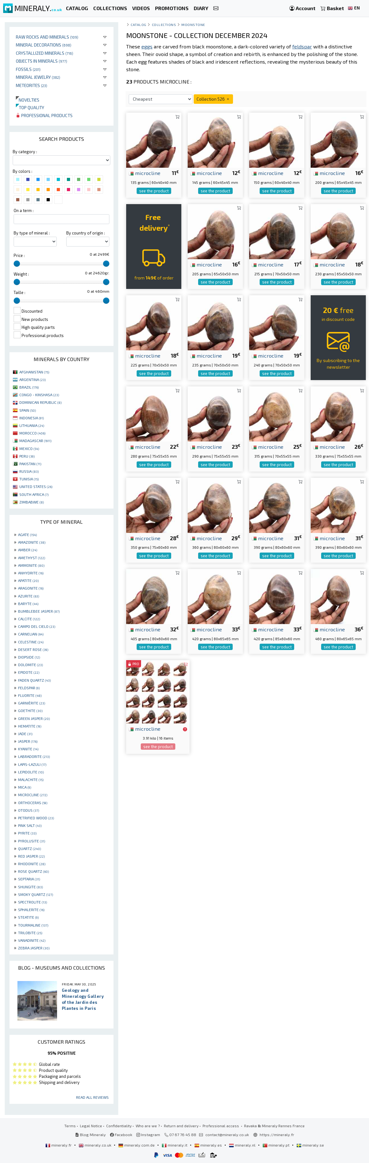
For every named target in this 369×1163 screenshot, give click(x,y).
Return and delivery (181, 1125)
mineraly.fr (59, 1145)
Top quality (30, 107)
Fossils (28, 69)
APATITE (28, 580)
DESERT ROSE (33, 649)
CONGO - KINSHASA (39, 394)
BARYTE (28, 603)
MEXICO (29, 448)
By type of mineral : (32, 232)
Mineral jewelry (38, 77)
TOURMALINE (33, 925)
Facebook (121, 1134)
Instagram (148, 1134)
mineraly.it (175, 1145)
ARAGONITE (30, 588)
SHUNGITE (30, 887)
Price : (19, 255)
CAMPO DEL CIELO (36, 626)
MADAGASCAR (35, 440)
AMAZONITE (31, 542)
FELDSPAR (29, 687)
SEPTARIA (29, 879)
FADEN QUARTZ (34, 680)
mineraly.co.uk (95, 1145)
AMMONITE (31, 565)
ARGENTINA (32, 379)
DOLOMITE (30, 664)
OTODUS (28, 810)
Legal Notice (91, 1125)
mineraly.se (310, 1145)
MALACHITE (30, 779)
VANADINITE (31, 940)
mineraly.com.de (137, 1145)
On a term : (24, 210)
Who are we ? (148, 1125)
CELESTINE (30, 642)
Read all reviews (92, 1097)
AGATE (27, 534)
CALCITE (29, 618)
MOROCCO (32, 433)
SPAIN (27, 410)
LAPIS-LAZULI (32, 764)
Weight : (21, 274)
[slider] (17, 263)
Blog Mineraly (90, 1134)
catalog (138, 24)
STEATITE (28, 917)
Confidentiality (119, 1125)
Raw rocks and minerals (47, 37)
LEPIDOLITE (31, 772)
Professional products (44, 115)
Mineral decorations (43, 44)
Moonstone (193, 24)
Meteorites (31, 85)
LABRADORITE (34, 756)
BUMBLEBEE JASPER (39, 611)
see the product (154, 190)
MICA (24, 787)
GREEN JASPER (34, 718)
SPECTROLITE (32, 902)
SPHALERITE (31, 909)
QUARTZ (29, 848)
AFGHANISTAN (34, 372)
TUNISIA (29, 479)
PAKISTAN (30, 463)
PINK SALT (30, 825)
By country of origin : (85, 232)
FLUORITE (30, 695)
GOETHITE (30, 710)
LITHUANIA (31, 425)
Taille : (19, 292)
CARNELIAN (30, 634)
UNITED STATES (35, 486)
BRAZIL (29, 387)
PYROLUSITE (31, 841)
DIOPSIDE (29, 657)
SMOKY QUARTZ (35, 894)
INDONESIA (31, 418)
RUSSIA (29, 471)
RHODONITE (31, 863)
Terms (70, 1125)
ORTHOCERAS (32, 802)
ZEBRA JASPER (33, 948)
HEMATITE (29, 726)
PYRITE (27, 833)
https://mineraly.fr (277, 1134)
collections (164, 24)
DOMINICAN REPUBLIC (40, 402)
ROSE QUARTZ (33, 871)
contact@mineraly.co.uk (227, 1134)
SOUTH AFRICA (34, 494)
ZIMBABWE (31, 502)
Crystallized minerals (44, 53)
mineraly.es (208, 1145)
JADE (25, 733)
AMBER (27, 549)
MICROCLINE (32, 794)
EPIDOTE (28, 672)
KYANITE (28, 749)
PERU (27, 456)
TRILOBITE (30, 932)
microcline (144, 173)
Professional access (221, 1125)
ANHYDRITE (30, 573)
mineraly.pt (276, 1145)
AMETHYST (31, 557)
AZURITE (28, 596)
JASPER (27, 741)
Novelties (27, 100)
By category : (25, 151)
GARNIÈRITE (31, 703)
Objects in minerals (41, 61)
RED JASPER (31, 856)
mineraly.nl (242, 1145)
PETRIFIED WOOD (36, 818)
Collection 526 (213, 99)
